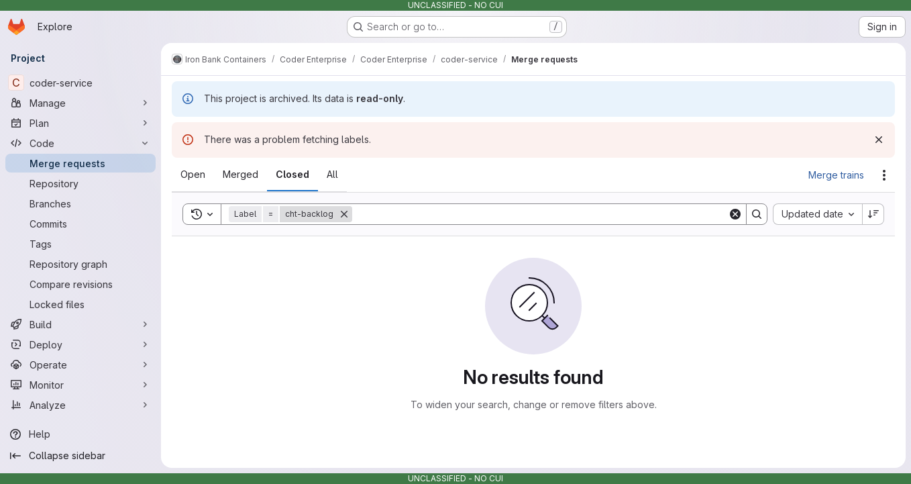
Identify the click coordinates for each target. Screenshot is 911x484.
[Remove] (344, 214)
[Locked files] (80, 304)
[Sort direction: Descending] (873, 214)
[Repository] (80, 183)
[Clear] (735, 214)
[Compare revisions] (80, 284)
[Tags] (80, 243)
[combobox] (817, 214)
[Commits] (80, 223)
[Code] (80, 143)
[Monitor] (80, 384)
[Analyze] (80, 404)
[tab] (193, 174)
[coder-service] (80, 82)
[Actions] (884, 175)
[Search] (540, 214)
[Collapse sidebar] (80, 455)
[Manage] (80, 102)
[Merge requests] (80, 163)
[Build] (80, 324)
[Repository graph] (80, 263)
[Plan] (80, 122)
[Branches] (80, 203)
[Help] (80, 434)
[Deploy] (80, 344)
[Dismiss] (879, 140)
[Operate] (80, 364)
